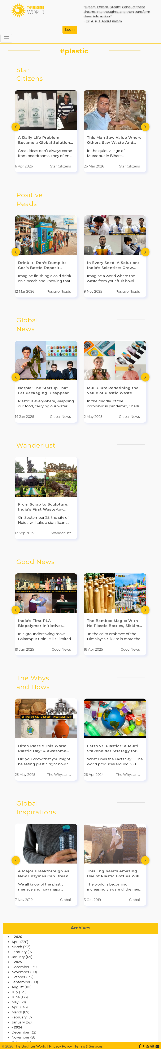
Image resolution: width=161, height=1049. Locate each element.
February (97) (23, 952)
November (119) (24, 972)
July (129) (19, 992)
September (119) (25, 982)
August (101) (21, 987)
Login (70, 30)
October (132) (22, 977)
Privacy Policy (60, 1046)
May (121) (19, 1002)
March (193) (21, 947)
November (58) (24, 1037)
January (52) (22, 1022)
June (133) (20, 997)
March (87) (20, 1012)
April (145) (20, 1007)
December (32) (24, 1032)
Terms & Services (89, 1046)
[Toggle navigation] (6, 38)
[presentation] (16, 126)
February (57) (23, 1017)
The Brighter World (30, 1046)
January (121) (22, 957)
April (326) (20, 942)
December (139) (25, 967)
